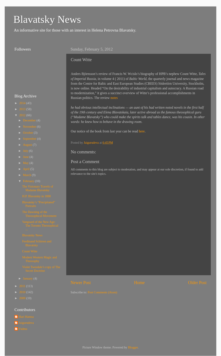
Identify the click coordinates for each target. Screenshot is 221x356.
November (30, 126)
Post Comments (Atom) (102, 292)
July (26, 151)
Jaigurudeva (26, 322)
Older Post (197, 282)
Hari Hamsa (26, 316)
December (30, 120)
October (28, 132)
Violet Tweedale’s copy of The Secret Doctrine (41, 268)
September (30, 138)
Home (139, 282)
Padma (23, 329)
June (26, 157)
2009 (22, 298)
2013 (22, 109)
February (29, 181)
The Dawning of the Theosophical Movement (39, 213)
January (28, 278)
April (26, 169)
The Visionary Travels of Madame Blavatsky (37, 188)
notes (114, 98)
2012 (22, 115)
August (28, 144)
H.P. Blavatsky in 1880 (36, 196)
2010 (22, 292)
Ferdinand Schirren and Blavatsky (36, 243)
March (27, 175)
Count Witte (29, 251)
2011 (22, 286)
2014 (22, 103)
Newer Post (81, 282)
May (26, 163)
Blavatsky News (47, 19)
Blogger (133, 347)
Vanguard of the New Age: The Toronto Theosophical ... (40, 225)
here (142, 131)
